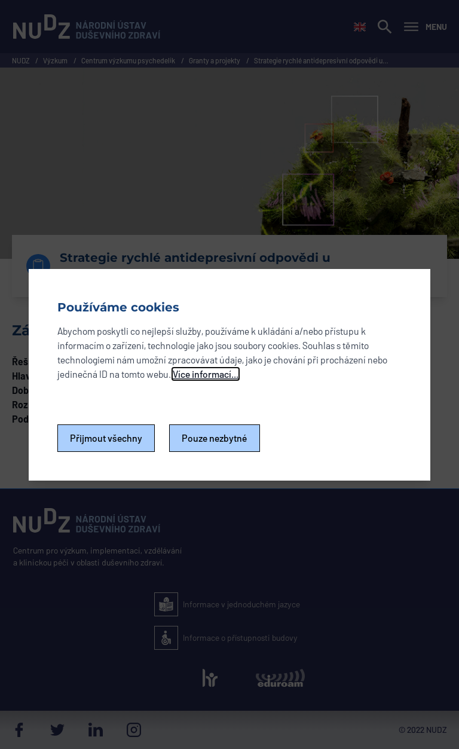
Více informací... (205, 374)
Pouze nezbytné (214, 438)
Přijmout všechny (106, 438)
